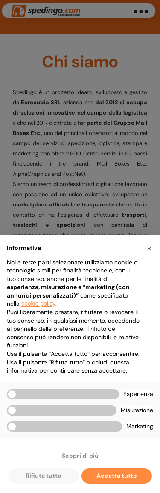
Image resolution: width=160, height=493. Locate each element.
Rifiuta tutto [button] (43, 475)
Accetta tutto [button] (116, 475)
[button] (149, 248)
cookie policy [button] (38, 303)
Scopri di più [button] (80, 455)
